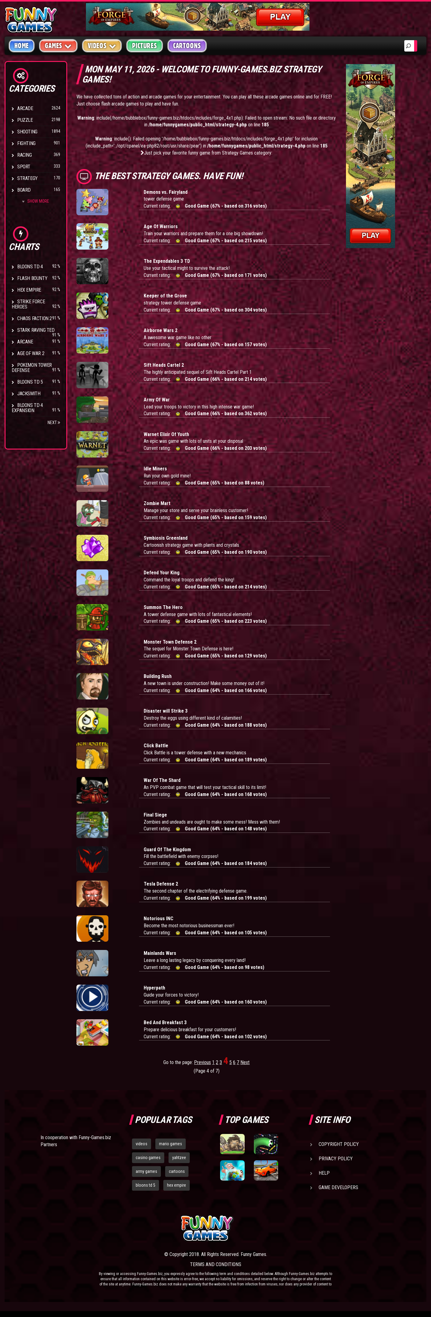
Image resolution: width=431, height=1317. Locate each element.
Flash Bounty (32, 278)
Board (24, 190)
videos (141, 1143)
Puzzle (25, 120)
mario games (170, 1143)
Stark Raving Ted (36, 330)
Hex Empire (29, 290)
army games (146, 1171)
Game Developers (338, 1187)
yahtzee (179, 1157)
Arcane (25, 342)
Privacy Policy (336, 1159)
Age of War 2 (30, 353)
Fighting (26, 143)
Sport (23, 167)
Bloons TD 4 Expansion (27, 407)
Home (21, 45)
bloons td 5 (145, 1185)
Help (324, 1173)
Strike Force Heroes (28, 304)
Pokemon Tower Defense (32, 367)
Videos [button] (102, 45)
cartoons (177, 1171)
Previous (202, 1062)
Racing (24, 155)
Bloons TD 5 (30, 382)
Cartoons (187, 45)
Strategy (27, 178)
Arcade (25, 108)
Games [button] (58, 45)
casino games (148, 1157)
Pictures (144, 45)
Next (54, 422)
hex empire (176, 1185)
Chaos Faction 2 (34, 318)
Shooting (27, 132)
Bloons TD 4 (30, 267)
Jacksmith (28, 393)
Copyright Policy (339, 1144)
